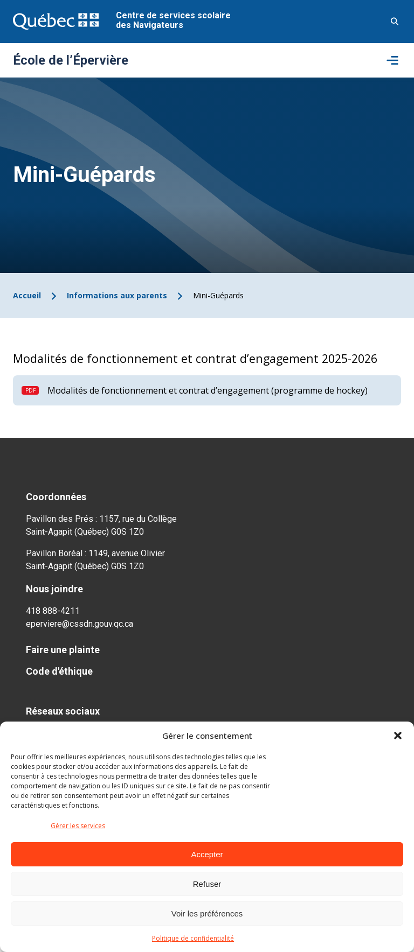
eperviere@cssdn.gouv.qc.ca (79, 624)
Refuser (207, 883)
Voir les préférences (207, 913)
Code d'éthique (59, 671)
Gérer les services (78, 825)
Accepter (207, 854)
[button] (397, 735)
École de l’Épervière (70, 60)
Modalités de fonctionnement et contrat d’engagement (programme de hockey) (207, 390)
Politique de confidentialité (193, 938)
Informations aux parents (117, 295)
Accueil (27, 295)
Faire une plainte (63, 649)
